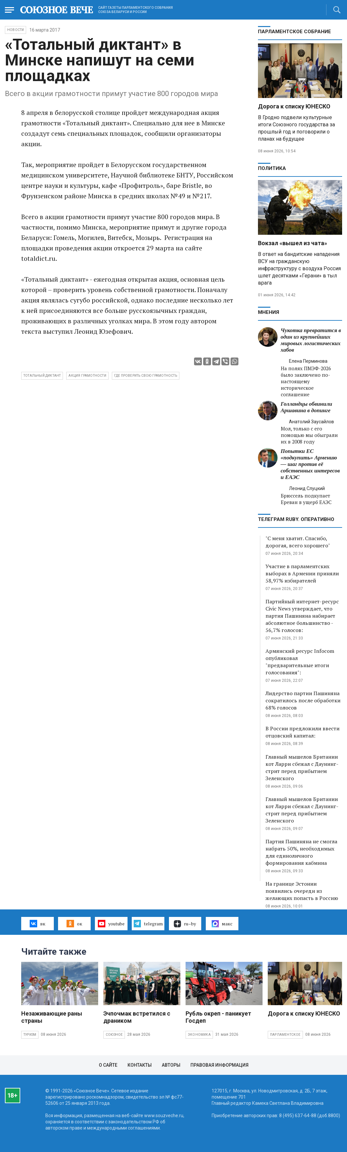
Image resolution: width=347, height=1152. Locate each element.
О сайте (108, 1065)
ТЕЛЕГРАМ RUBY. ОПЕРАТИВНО (296, 519)
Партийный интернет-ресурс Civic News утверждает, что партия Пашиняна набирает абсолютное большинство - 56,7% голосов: (302, 616)
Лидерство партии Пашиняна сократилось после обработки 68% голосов (302, 700)
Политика (272, 168)
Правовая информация (219, 1065)
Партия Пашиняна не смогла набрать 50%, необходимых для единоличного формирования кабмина (301, 852)
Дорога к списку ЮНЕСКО (294, 106)
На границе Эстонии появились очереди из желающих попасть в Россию (301, 891)
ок (74, 923)
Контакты (140, 1065)
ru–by (185, 923)
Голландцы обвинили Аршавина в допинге (306, 407)
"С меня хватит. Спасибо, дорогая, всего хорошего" (297, 542)
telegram (148, 923)
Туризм (29, 1034)
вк (37, 923)
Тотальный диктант (42, 375)
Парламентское (285, 1034)
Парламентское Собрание (294, 32)
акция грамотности (87, 375)
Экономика (199, 1034)
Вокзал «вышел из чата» (292, 243)
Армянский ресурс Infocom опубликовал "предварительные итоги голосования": (299, 661)
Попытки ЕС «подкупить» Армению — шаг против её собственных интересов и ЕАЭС (310, 464)
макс (222, 923)
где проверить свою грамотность (145, 375)
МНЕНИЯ (268, 312)
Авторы (171, 1065)
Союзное (114, 1034)
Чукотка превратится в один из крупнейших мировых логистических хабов (311, 340)
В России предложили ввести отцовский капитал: (302, 732)
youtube (111, 923)
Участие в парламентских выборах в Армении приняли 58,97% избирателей (302, 573)
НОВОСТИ (15, 30)
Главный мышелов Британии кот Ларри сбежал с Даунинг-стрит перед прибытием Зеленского (302, 767)
